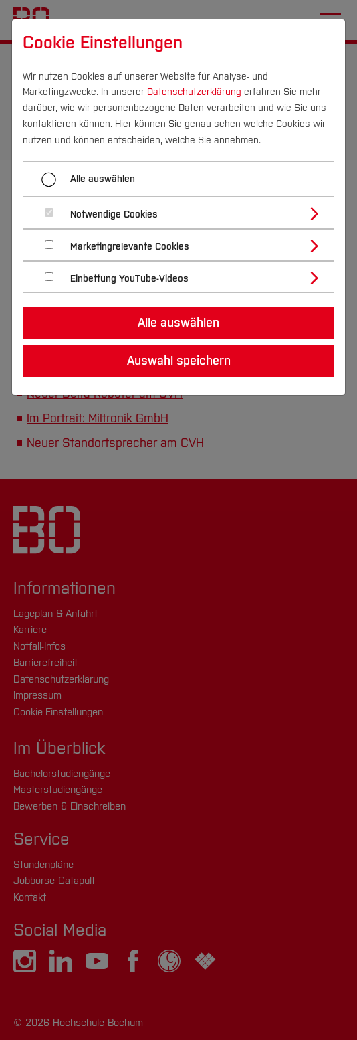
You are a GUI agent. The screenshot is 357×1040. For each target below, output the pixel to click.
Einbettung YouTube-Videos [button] (129, 278)
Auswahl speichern (179, 360)
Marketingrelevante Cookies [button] (129, 246)
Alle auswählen (102, 179)
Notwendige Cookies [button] (114, 214)
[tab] (184, 212)
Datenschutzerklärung (194, 92)
